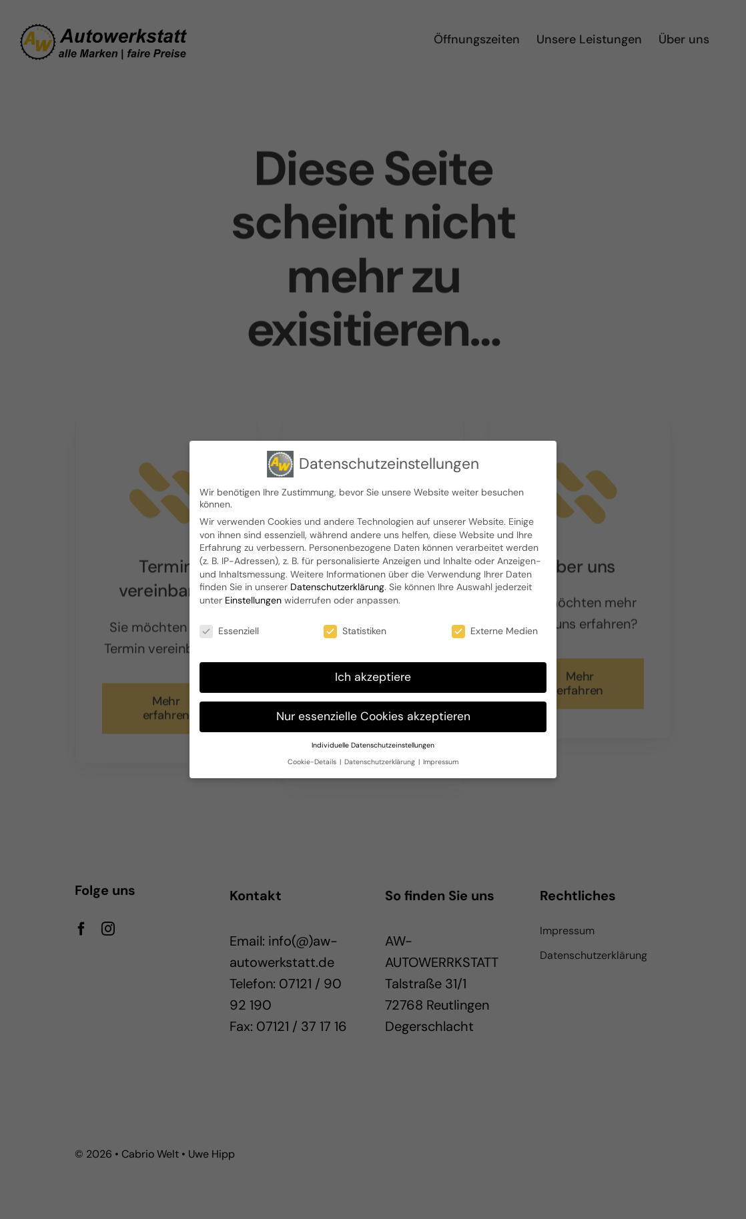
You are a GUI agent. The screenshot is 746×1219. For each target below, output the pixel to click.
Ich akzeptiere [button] (373, 673)
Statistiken (355, 627)
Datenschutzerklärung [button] (380, 758)
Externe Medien (495, 627)
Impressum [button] (440, 758)
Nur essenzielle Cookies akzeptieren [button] (373, 713)
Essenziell (229, 627)
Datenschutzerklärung (337, 583)
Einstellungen (253, 597)
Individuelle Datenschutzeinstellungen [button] (373, 742)
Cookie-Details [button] (313, 758)
